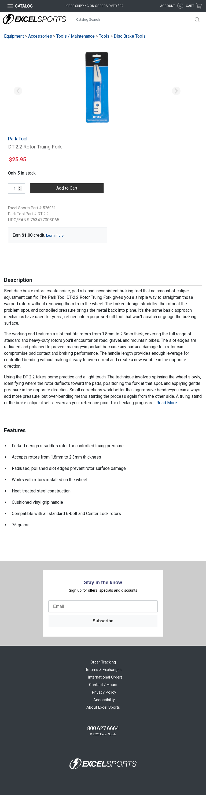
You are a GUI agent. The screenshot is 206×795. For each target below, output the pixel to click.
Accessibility (104, 700)
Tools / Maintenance (75, 36)
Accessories (40, 36)
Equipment (14, 36)
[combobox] (137, 19)
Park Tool (17, 138)
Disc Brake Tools (130, 36)
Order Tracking (103, 662)
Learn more (55, 235)
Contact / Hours (103, 685)
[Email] (103, 606)
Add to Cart (66, 188)
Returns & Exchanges (103, 670)
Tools (104, 36)
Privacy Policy (104, 692)
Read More (166, 402)
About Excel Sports (103, 707)
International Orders (105, 677)
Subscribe (103, 621)
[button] (18, 91)
